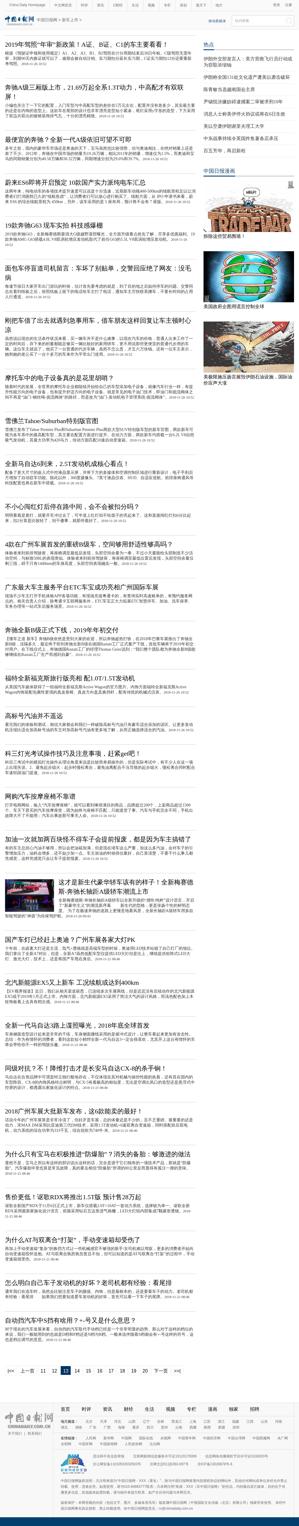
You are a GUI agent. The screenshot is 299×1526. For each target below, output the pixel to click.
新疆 (221, 1427)
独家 (233, 1409)
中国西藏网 (261, 1438)
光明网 (66, 1444)
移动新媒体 (217, 21)
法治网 (155, 1444)
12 (54, 1370)
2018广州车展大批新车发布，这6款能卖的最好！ (74, 1111)
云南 (178, 1427)
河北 (117, 1422)
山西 (131, 1422)
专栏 (167, 5)
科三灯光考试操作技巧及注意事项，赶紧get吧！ (73, 753)
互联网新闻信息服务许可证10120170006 (165, 1456)
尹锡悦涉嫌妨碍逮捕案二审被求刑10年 (243, 101)
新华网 (108, 1438)
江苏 (207, 1422)
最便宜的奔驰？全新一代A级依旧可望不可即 (68, 139)
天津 (103, 1422)
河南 (278, 1422)
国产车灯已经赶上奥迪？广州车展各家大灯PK (70, 939)
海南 (121, 1427)
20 (145, 1370)
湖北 (64, 1427)
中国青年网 (187, 1438)
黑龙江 (176, 1422)
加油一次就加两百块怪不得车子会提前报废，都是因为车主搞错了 (98, 839)
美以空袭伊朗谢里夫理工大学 (234, 126)
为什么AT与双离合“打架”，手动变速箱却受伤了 (72, 1240)
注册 (288, 5)
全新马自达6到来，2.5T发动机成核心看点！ (67, 463)
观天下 (201, 5)
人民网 (91, 1438)
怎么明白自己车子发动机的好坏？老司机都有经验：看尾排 (88, 1282)
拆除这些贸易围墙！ (225, 236)
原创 (183, 5)
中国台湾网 (236, 1438)
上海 (192, 1422)
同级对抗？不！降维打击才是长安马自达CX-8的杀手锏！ (86, 1068)
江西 (249, 1422)
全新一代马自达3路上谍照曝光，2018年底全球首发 (77, 1025)
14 (77, 1370)
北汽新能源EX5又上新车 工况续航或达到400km (72, 982)
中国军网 (86, 1444)
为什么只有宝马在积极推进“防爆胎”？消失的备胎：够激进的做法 (98, 1154)
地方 (218, 5)
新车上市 (70, 20)
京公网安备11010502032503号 (117, 1464)
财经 (128, 1409)
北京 (89, 1422)
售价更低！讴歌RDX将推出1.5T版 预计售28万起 (73, 1197)
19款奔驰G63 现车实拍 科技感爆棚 (54, 225)
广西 (107, 1427)
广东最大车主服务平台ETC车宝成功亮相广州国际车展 (82, 587)
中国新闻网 (108, 1444)
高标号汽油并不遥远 (34, 716)
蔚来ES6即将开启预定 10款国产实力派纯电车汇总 (75, 182)
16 (99, 1370)
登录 (276, 5)
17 (111, 1370)
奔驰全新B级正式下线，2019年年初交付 (62, 630)
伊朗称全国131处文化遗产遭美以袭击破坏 (247, 77)
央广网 (282, 1438)
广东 (92, 1427)
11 (43, 1370)
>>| (177, 1370)
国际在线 (146, 1438)
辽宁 (146, 1422)
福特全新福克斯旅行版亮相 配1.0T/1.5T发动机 (70, 678)
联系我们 (35, 1433)
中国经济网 (211, 1438)
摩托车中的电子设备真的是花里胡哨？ (59, 378)
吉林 (160, 1422)
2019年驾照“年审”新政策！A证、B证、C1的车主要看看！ (86, 44)
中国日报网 (47, 20)
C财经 (118, 5)
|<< (11, 1370)
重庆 (135, 1427)
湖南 (78, 1427)
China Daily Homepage (27, 5)
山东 (264, 1422)
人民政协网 (133, 1444)
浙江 (221, 1422)
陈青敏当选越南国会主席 (229, 89)
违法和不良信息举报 (108, 1456)
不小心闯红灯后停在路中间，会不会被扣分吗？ (72, 506)
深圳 (235, 1427)
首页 (65, 1409)
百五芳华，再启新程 (225, 150)
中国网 (126, 1438)
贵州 (164, 1427)
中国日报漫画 (219, 171)
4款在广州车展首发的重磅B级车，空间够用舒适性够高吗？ (89, 544)
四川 (150, 1427)
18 (122, 1370)
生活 (135, 5)
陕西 (207, 1427)
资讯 (100, 5)
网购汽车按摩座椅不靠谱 (40, 796)
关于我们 (15, 1433)
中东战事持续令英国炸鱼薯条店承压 (241, 138)
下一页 (161, 1370)
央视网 (165, 1438)
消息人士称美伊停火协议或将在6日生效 (244, 113)
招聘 (254, 1409)
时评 (84, 5)
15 (88, 1370)
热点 (209, 45)
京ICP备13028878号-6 (214, 1464)
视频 (151, 5)
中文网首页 (63, 5)
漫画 (212, 1409)
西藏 (193, 1427)
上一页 (27, 1370)
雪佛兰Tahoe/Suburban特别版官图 (51, 421)
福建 (235, 1422)
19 (133, 1370)
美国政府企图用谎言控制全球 (234, 306)
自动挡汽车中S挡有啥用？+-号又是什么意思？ (70, 1320)
